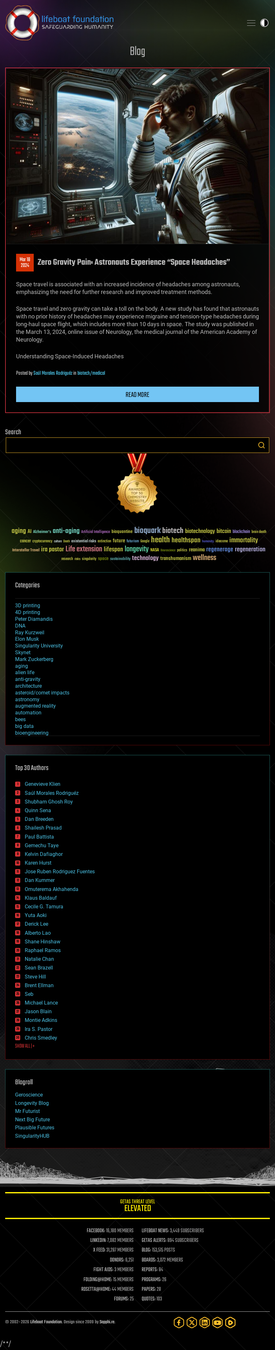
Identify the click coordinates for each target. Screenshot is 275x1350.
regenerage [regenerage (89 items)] (219, 549)
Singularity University (39, 646)
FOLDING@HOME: (98, 1280)
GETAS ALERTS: (154, 1240)
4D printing (27, 612)
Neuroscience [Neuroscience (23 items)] (168, 551)
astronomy (27, 699)
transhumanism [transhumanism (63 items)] (175, 559)
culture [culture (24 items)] (58, 541)
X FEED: (99, 1250)
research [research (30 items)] (67, 559)
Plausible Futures (34, 1128)
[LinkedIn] (205, 1322)
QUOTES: (148, 1299)
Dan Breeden (39, 819)
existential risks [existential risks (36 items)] (83, 541)
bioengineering (32, 733)
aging (21, 666)
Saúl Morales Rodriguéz (52, 373)
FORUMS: (121, 1299)
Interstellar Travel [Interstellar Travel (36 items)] (26, 550)
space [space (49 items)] (103, 558)
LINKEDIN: (98, 1240)
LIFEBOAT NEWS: (155, 1231)
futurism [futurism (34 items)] (133, 541)
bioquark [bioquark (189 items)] (147, 531)
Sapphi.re (107, 1322)
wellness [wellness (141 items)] (204, 558)
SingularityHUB (32, 1136)
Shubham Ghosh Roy (49, 802)
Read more (137, 395)
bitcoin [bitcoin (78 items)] (224, 531)
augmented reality (35, 706)
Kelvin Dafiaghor (44, 854)
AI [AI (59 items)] (29, 532)
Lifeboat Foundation (46, 1322)
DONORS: (117, 1260)
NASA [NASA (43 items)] (154, 550)
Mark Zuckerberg (34, 659)
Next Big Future (32, 1119)
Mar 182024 (25, 263)
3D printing (27, 605)
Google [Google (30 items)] (144, 541)
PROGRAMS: (151, 1280)
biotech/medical (91, 373)
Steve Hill (35, 977)
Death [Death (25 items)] (66, 541)
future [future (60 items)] (119, 541)
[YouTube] (217, 1322)
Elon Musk (27, 639)
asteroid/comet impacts (42, 693)
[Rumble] (230, 1322)
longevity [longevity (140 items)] (137, 549)
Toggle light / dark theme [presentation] (264, 23)
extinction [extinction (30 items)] (104, 541)
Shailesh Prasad (43, 828)
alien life (24, 672)
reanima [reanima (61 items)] (197, 550)
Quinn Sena (38, 810)
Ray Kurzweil (29, 632)
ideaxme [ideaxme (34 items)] (222, 541)
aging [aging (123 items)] (19, 531)
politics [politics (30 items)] (182, 550)
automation (28, 713)
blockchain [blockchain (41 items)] (241, 532)
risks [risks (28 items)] (77, 559)
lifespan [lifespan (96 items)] (113, 549)
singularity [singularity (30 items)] (89, 559)
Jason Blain (38, 1011)
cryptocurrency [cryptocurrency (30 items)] (42, 541)
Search (261, 445)
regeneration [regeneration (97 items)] (250, 549)
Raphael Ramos (43, 950)
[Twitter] (192, 1322)
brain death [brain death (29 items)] (259, 532)
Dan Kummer (40, 880)
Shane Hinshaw (42, 942)
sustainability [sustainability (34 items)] (120, 559)
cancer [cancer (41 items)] (25, 541)
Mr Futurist (27, 1111)
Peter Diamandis (34, 619)
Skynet (23, 652)
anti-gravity (27, 679)
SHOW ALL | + (25, 1046)
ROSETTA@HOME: (96, 1289)
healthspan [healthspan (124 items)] (186, 541)
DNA (20, 626)
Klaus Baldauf (41, 898)
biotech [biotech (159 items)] (172, 531)
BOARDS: (149, 1260)
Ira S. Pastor (38, 1029)
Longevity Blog (32, 1103)
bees (20, 719)
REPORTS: (150, 1270)
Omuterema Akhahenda (51, 889)
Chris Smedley (41, 1038)
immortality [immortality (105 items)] (243, 540)
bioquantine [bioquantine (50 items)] (122, 531)
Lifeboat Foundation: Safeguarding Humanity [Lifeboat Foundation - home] (121, 23)
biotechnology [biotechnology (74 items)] (200, 531)
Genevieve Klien (42, 784)
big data (24, 726)
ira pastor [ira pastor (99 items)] (52, 549)
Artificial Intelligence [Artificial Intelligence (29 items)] (95, 532)
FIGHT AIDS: (103, 1270)
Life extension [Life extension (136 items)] (84, 549)
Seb (29, 994)
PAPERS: (149, 1289)
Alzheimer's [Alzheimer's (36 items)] (42, 532)
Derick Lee (36, 924)
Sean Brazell (39, 968)
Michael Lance (41, 1003)
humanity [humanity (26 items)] (208, 542)
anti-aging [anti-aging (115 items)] (66, 531)
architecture (28, 686)
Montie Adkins (41, 1020)
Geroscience (29, 1095)
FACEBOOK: (96, 1231)
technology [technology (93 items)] (145, 558)
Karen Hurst (38, 863)
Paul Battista (39, 837)
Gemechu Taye (41, 845)
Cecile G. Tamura (44, 907)
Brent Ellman (39, 985)
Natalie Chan (39, 959)
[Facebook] (179, 1322)
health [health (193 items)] (160, 540)
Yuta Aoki (36, 915)
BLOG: (146, 1250)
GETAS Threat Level (137, 1207)
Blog (137, 52)
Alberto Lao (38, 933)
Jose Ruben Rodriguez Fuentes (60, 871)
